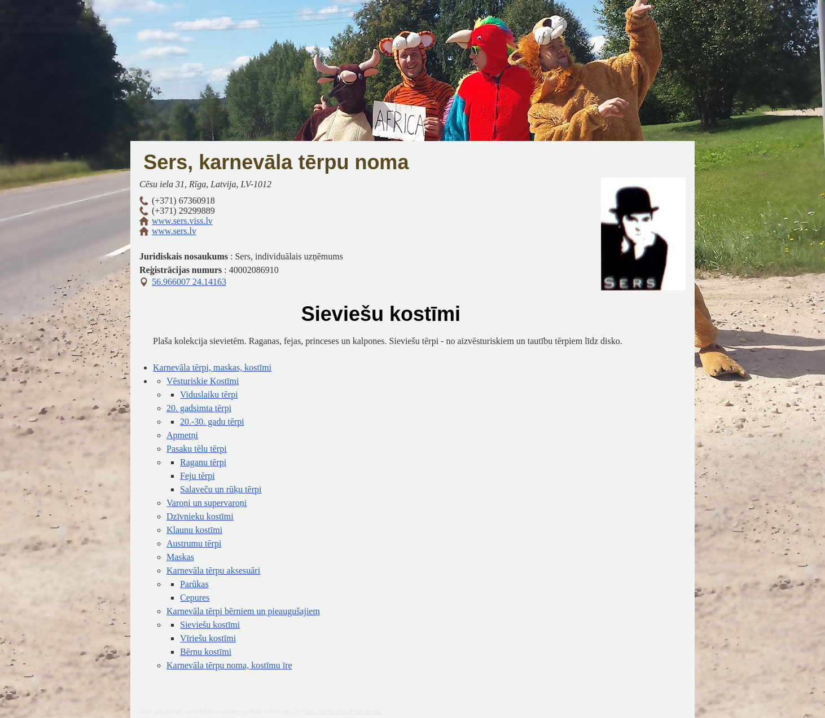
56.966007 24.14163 (189, 282)
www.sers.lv (174, 231)
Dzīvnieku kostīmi (200, 516)
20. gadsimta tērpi (198, 408)
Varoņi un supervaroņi (206, 503)
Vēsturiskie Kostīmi (202, 381)
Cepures (194, 597)
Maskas (180, 557)
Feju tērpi (197, 476)
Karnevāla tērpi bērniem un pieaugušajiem (243, 611)
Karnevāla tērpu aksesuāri (213, 570)
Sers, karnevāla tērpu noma (276, 162)
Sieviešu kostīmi (210, 624)
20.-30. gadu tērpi (212, 421)
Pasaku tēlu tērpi (196, 448)
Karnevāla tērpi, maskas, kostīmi (212, 367)
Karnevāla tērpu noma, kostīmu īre (229, 665)
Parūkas (194, 584)
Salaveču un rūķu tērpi (220, 489)
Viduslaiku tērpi (209, 394)
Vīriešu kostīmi (208, 638)
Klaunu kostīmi (194, 530)
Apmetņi (182, 435)
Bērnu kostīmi (205, 652)
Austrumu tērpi (193, 543)
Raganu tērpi (203, 462)
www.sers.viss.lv (182, 221)
